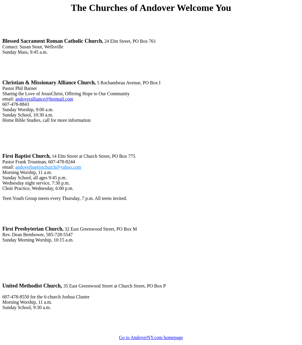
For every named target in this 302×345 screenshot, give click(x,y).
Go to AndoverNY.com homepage (151, 337)
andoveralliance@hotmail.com (44, 98)
